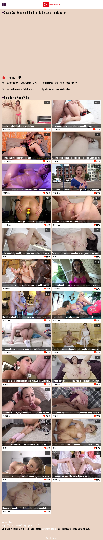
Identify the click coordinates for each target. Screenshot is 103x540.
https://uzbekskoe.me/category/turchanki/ (20, 525)
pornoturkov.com (9, 522)
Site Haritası (51, 538)
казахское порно (49, 528)
